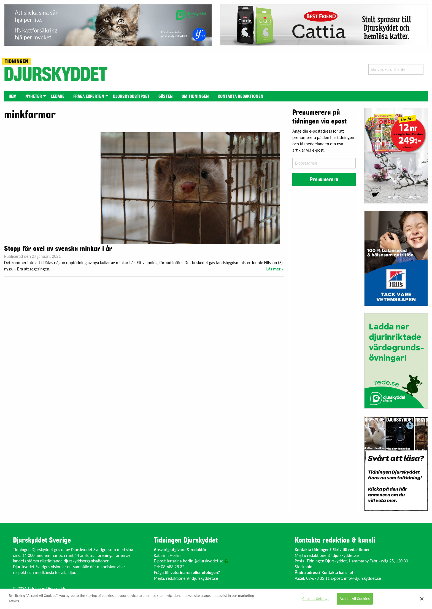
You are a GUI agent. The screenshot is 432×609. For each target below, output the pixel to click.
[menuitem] (12, 96)
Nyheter (33, 96)
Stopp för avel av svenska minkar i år (58, 249)
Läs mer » (275, 269)
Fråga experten (88, 96)
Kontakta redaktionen (240, 96)
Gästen (165, 96)
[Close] (422, 598)
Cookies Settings (315, 598)
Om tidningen (195, 96)
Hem (13, 96)
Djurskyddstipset (131, 96)
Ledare (57, 96)
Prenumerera (324, 179)
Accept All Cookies (355, 598)
